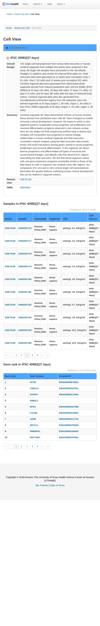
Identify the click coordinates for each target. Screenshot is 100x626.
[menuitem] (25, 4)
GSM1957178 (25, 253)
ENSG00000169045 (68, 431)
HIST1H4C (35, 437)
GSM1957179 (25, 266)
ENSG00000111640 (68, 394)
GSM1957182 (25, 304)
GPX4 (33, 407)
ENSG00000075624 (68, 382)
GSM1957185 (25, 343)
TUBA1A (34, 388)
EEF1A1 (34, 425)
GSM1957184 (25, 330)
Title (65, 219)
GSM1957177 (25, 241)
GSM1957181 (25, 292)
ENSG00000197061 (68, 437)
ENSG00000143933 (68, 413)
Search (38, 4)
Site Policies (41, 485)
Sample (22, 219)
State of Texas (57, 485)
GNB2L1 (34, 400)
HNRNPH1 (35, 431)
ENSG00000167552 (68, 388)
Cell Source (93, 217)
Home (25, 4)
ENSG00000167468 (68, 407)
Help (50, 4)
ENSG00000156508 (68, 425)
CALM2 (33, 413)
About (61, 4)
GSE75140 (26, 179)
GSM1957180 (25, 279)
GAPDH (34, 394)
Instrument (40, 219)
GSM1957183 (25, 317)
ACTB (33, 382)
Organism (54, 219)
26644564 (25, 187)
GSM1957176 (25, 228)
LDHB (33, 419)
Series (8, 219)
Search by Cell (21, 14)
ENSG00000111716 (68, 419)
